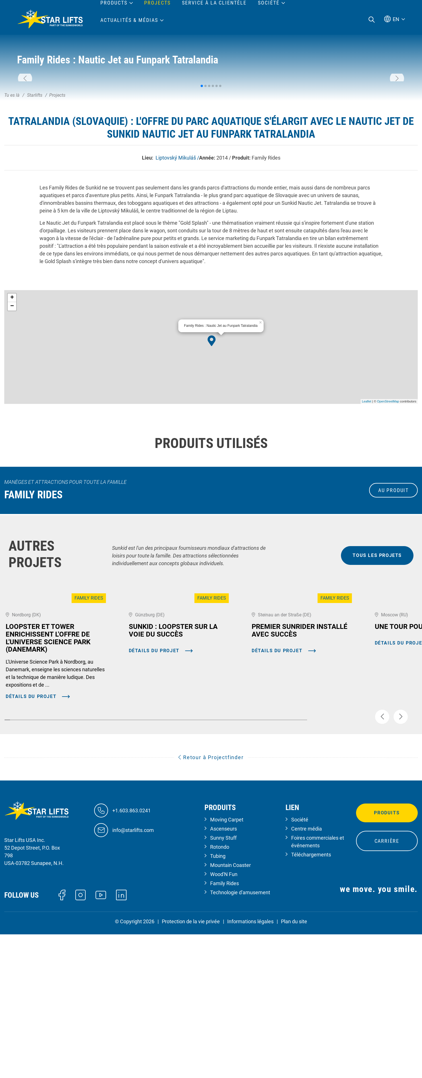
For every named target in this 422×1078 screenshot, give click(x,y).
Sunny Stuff (223, 984)
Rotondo (219, 993)
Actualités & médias (129, 20)
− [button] (12, 390)
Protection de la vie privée (191, 1067)
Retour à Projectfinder (210, 903)
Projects (157, 3)
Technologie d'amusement (240, 1039)
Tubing (218, 1002)
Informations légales (250, 1067)
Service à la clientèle (214, 3)
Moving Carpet (226, 966)
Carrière (387, 987)
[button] (25, 120)
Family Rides (224, 1029)
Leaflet (366, 485)
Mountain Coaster (230, 1011)
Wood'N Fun (223, 1020)
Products (113, 3)
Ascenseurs (223, 975)
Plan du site (294, 1067)
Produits (387, 959)
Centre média (306, 975)
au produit (393, 574)
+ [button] (12, 381)
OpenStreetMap (388, 485)
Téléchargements (311, 1001)
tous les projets (377, 639)
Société (299, 966)
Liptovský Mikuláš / (176, 241)
